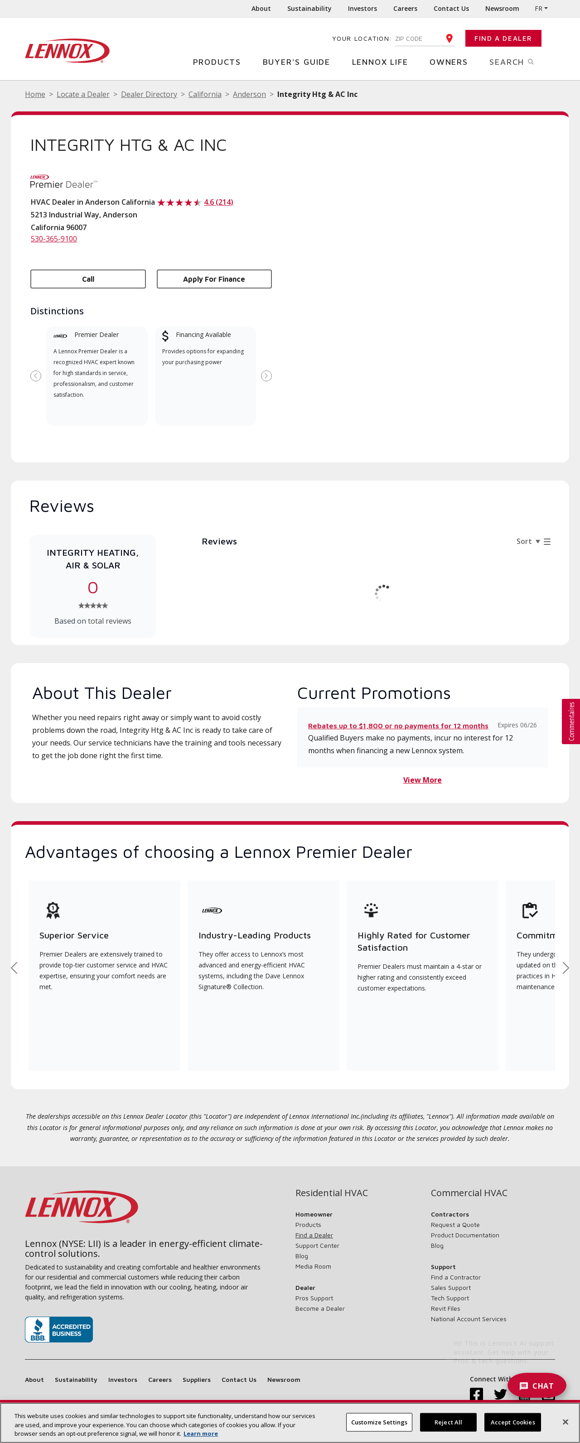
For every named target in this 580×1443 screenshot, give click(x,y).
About (261, 8)
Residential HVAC (331, 1193)
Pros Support (314, 1298)
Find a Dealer (503, 38)
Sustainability (309, 8)
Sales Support (451, 1287)
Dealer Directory (149, 94)
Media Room (313, 1266)
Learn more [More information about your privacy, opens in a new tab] (201, 1433)
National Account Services (469, 1319)
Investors (362, 8)
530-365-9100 (54, 239)
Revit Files (445, 1308)
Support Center (317, 1245)
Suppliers (197, 1379)
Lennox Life (383, 61)
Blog (301, 1256)
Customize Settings (379, 1422)
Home (35, 94)
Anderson (249, 94)
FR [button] (538, 8)
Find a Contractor (456, 1277)
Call (88, 279)
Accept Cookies (513, 1422)
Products (220, 61)
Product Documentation (465, 1235)
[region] (290, 1423)
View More (422, 780)
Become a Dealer (320, 1308)
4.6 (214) (218, 202)
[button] (571, 721)
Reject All (448, 1422)
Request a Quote (455, 1224)
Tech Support (450, 1298)
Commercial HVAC (469, 1193)
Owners (452, 61)
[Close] (565, 1422)
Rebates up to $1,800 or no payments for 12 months (398, 726)
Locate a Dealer (83, 94)
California (205, 94)
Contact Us (451, 8)
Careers (405, 8)
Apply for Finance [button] (214, 279)
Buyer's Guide (300, 61)
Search (522, 61)
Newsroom (502, 8)
